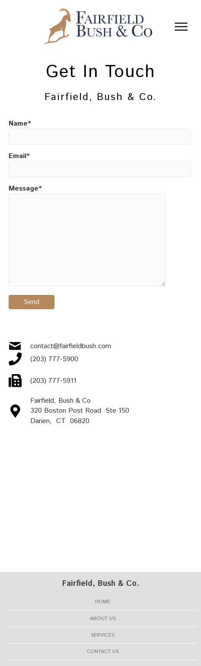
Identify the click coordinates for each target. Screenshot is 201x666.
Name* (100, 132)
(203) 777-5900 (54, 359)
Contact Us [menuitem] (103, 651)
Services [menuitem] (103, 635)
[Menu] (181, 26)
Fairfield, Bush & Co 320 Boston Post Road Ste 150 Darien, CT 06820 (79, 411)
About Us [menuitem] (103, 618)
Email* (100, 164)
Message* (87, 235)
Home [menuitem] (102, 601)
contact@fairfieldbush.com (70, 346)
